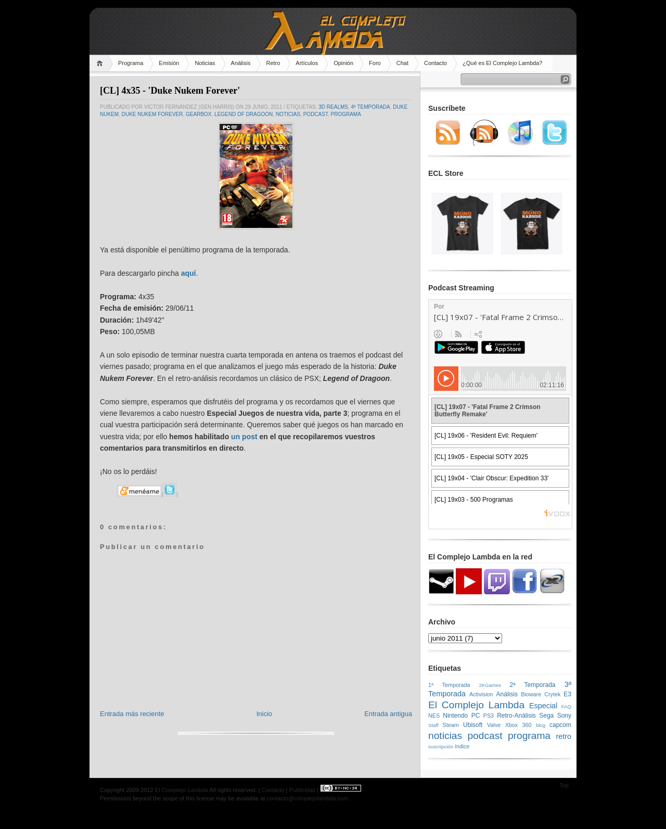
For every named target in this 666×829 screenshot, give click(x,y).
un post (244, 436)
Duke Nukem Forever (152, 114)
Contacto (435, 63)
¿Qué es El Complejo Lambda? (502, 63)
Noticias (205, 63)
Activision (481, 694)
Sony (564, 715)
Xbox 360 (518, 725)
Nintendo (455, 715)
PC (475, 715)
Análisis (241, 63)
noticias (288, 114)
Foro (375, 63)
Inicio (264, 714)
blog (540, 725)
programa (345, 114)
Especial (543, 706)
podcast (315, 114)
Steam (451, 725)
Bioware (531, 694)
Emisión (169, 63)
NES (434, 715)
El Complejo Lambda (476, 704)
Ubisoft (472, 725)
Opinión (343, 63)
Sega (546, 715)
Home (101, 63)
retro (563, 736)
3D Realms (333, 107)
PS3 (488, 715)
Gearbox (198, 114)
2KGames (490, 685)
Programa (130, 63)
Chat (402, 63)
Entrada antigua (388, 714)
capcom (560, 725)
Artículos (307, 63)
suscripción (440, 746)
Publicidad (302, 790)
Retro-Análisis (516, 715)
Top (564, 785)
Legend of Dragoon (243, 114)
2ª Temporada (532, 684)
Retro (273, 63)
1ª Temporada (449, 685)
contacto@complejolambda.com (307, 798)
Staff (433, 725)
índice (462, 746)
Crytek (552, 694)
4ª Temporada (370, 107)
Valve (494, 725)
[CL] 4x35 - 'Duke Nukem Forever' (170, 90)
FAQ (566, 706)
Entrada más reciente (132, 714)
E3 (567, 694)
